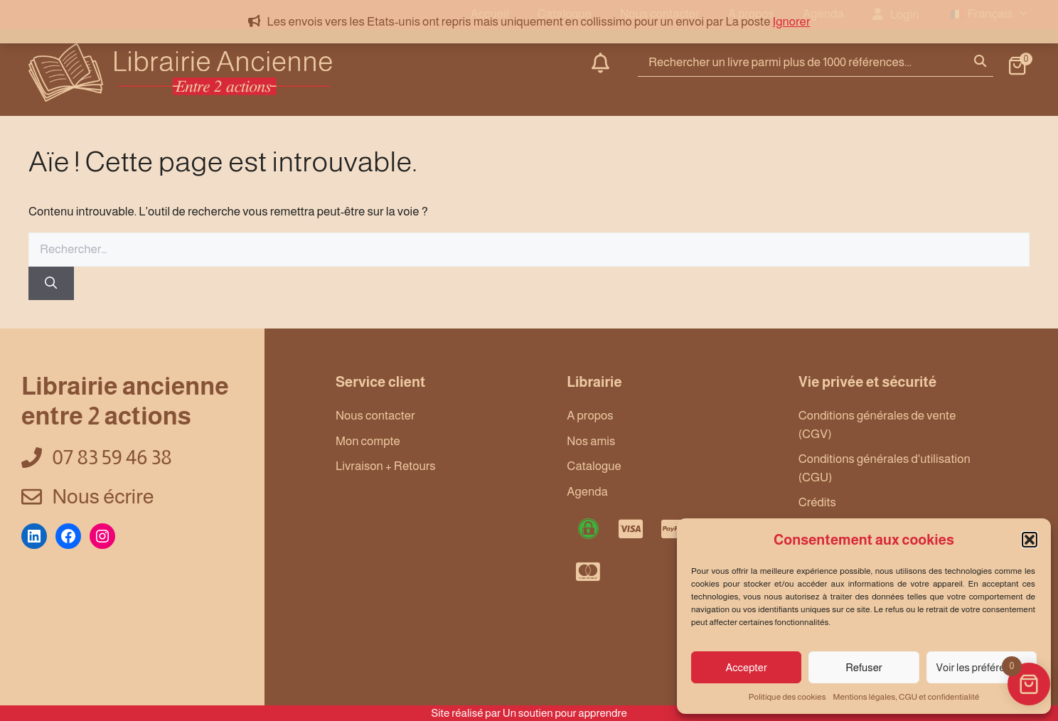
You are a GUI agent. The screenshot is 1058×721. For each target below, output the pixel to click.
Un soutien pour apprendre (565, 713)
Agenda (587, 491)
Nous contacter (375, 415)
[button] (1029, 540)
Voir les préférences (981, 667)
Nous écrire (103, 496)
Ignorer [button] (792, 21)
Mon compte (368, 441)
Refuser (863, 667)
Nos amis (591, 441)
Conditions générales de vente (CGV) (877, 425)
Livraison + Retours (386, 466)
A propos (590, 415)
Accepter (746, 667)
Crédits (817, 502)
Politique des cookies (787, 697)
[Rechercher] (51, 284)
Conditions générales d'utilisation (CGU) (884, 468)
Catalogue (594, 466)
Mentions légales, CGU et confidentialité (906, 697)
